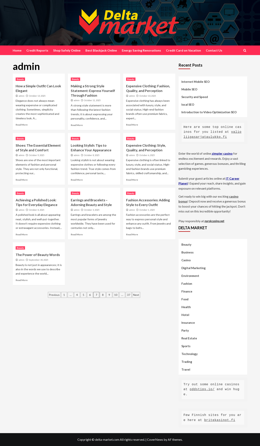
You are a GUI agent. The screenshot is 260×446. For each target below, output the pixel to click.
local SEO (187, 104)
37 (128, 294)
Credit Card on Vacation (183, 50)
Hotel (185, 315)
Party (185, 330)
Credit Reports (37, 50)
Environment (190, 275)
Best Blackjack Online (101, 50)
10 (115, 294)
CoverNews (155, 439)
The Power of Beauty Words (38, 255)
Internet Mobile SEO (195, 81)
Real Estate (189, 338)
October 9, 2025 (36, 155)
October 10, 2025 (147, 96)
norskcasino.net (214, 221)
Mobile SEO (189, 89)
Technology (189, 354)
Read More (22, 124)
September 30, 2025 (38, 260)
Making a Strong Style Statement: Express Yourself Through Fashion (93, 90)
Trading (186, 361)
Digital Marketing (193, 268)
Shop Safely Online (67, 50)
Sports (185, 346)
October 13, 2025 (37, 96)
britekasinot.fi (219, 420)
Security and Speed (194, 97)
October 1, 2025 (147, 210)
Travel (185, 369)
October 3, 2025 (91, 210)
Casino (186, 260)
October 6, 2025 (147, 155)
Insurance (188, 322)
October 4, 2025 (36, 210)
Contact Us (214, 50)
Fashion (186, 283)
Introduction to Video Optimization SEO (209, 112)
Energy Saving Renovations (141, 50)
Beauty (20, 79)
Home (17, 50)
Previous (54, 294)
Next (136, 294)
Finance (186, 291)
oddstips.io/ (202, 389)
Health (186, 307)
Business (187, 252)
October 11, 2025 (92, 100)
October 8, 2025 (91, 155)
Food (184, 299)
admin (21, 96)
